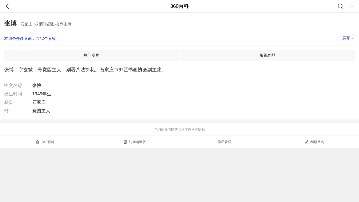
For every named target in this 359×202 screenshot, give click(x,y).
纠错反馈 (314, 142)
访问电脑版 (135, 142)
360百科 (179, 6)
